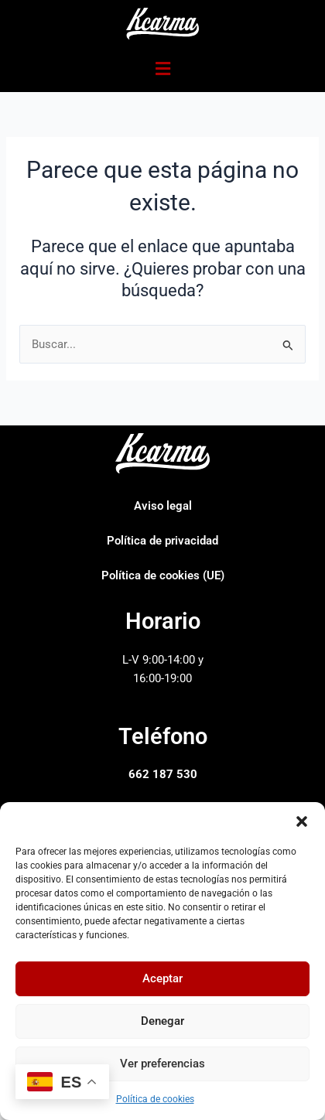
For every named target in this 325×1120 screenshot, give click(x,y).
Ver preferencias (162, 1063)
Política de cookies (155, 1099)
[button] (302, 821)
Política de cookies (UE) (162, 575)
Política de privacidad (162, 541)
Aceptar (162, 978)
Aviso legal (163, 506)
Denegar (162, 1021)
